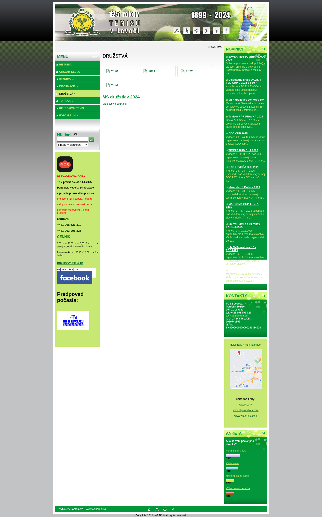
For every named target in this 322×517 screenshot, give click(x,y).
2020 (114, 71)
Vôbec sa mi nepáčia (238, 488)
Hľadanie (65, 135)
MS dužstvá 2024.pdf (115, 103)
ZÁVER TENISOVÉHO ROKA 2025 (245, 58)
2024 (114, 85)
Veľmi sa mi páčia (236, 450)
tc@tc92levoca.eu (237, 315)
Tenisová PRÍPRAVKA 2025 (244, 116)
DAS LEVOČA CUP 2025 (242, 167)
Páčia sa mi (232, 463)
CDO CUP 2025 (237, 133)
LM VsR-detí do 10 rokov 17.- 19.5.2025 (243, 226)
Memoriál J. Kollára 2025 (243, 187)
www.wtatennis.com (245, 415)
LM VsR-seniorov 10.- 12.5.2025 (241, 249)
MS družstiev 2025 (239, 270)
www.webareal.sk (96, 509)
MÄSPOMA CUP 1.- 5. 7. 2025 (242, 206)
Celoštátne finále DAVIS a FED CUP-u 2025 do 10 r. (243, 81)
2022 (189, 71)
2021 (151, 71)
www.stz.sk (245, 404)
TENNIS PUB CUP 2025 (242, 150)
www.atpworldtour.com (245, 410)
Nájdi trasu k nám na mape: (245, 344)
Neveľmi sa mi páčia (237, 476)
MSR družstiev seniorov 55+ (245, 99)
